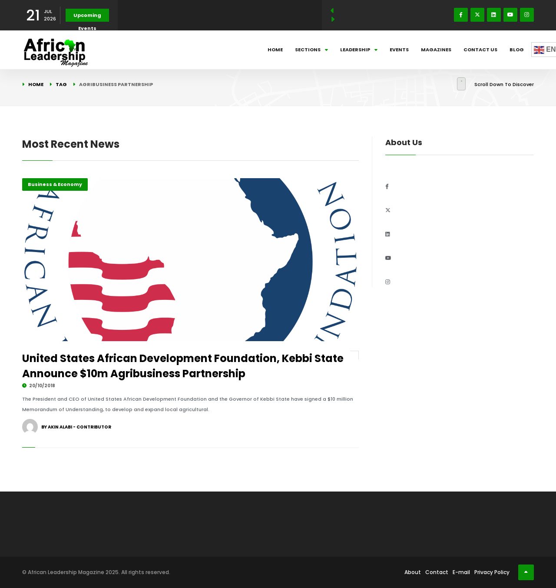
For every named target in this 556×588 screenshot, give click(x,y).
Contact (436, 572)
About (412, 572)
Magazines (436, 49)
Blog (517, 49)
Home (275, 49)
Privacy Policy (492, 572)
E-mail (461, 572)
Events (399, 49)
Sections (311, 49)
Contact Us (480, 49)
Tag (61, 84)
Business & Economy (55, 184)
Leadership (358, 49)
